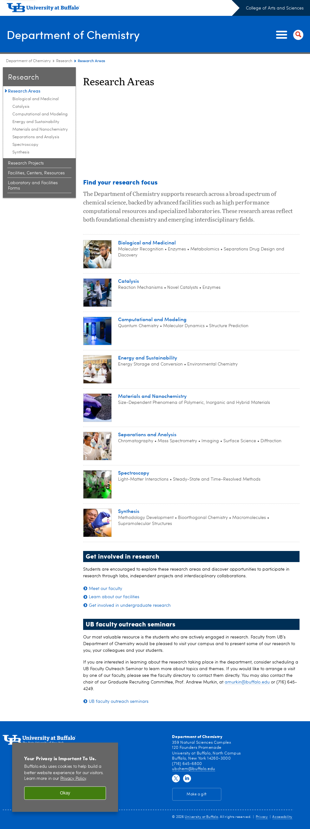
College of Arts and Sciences (275, 8)
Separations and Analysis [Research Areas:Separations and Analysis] (35, 137)
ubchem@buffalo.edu (193, 769)
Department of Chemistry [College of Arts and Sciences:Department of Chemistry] (28, 61)
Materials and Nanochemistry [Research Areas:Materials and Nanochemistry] (40, 129)
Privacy (262, 817)
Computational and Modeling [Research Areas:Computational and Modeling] (40, 114)
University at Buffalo (201, 817)
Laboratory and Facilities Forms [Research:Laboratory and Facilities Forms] (33, 186)
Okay (65, 793)
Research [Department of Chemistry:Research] (64, 61)
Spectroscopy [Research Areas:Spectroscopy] (25, 145)
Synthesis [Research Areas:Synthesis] (21, 152)
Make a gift (197, 794)
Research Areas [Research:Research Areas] (24, 91)
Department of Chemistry (73, 34)
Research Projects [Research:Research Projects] (26, 163)
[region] (65, 777)
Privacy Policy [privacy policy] (73, 778)
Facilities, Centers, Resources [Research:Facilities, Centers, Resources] (36, 173)
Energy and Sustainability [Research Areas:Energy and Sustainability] (35, 122)
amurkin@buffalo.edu (247, 682)
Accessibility (282, 817)
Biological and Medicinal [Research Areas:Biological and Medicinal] (35, 99)
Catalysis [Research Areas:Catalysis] (21, 107)
